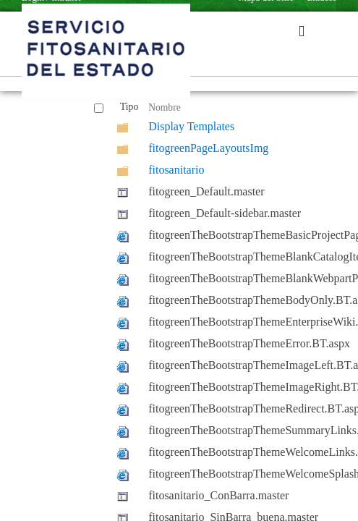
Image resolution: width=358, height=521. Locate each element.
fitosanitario (176, 170)
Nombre (164, 107)
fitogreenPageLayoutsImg (208, 148)
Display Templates (191, 126)
